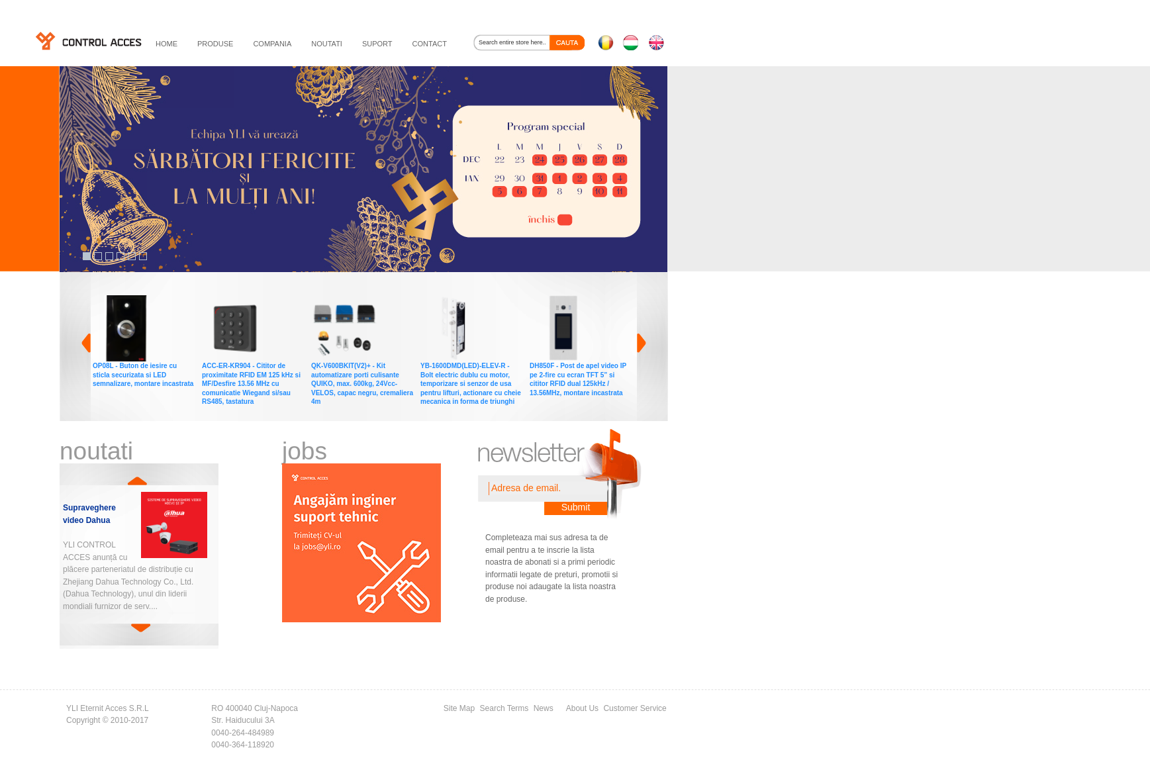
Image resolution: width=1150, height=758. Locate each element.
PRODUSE (215, 44)
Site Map (459, 708)
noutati (326, 44)
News (543, 708)
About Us (582, 708)
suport (377, 44)
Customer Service (634, 708)
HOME (166, 44)
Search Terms (504, 708)
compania (272, 44)
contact (429, 44)
